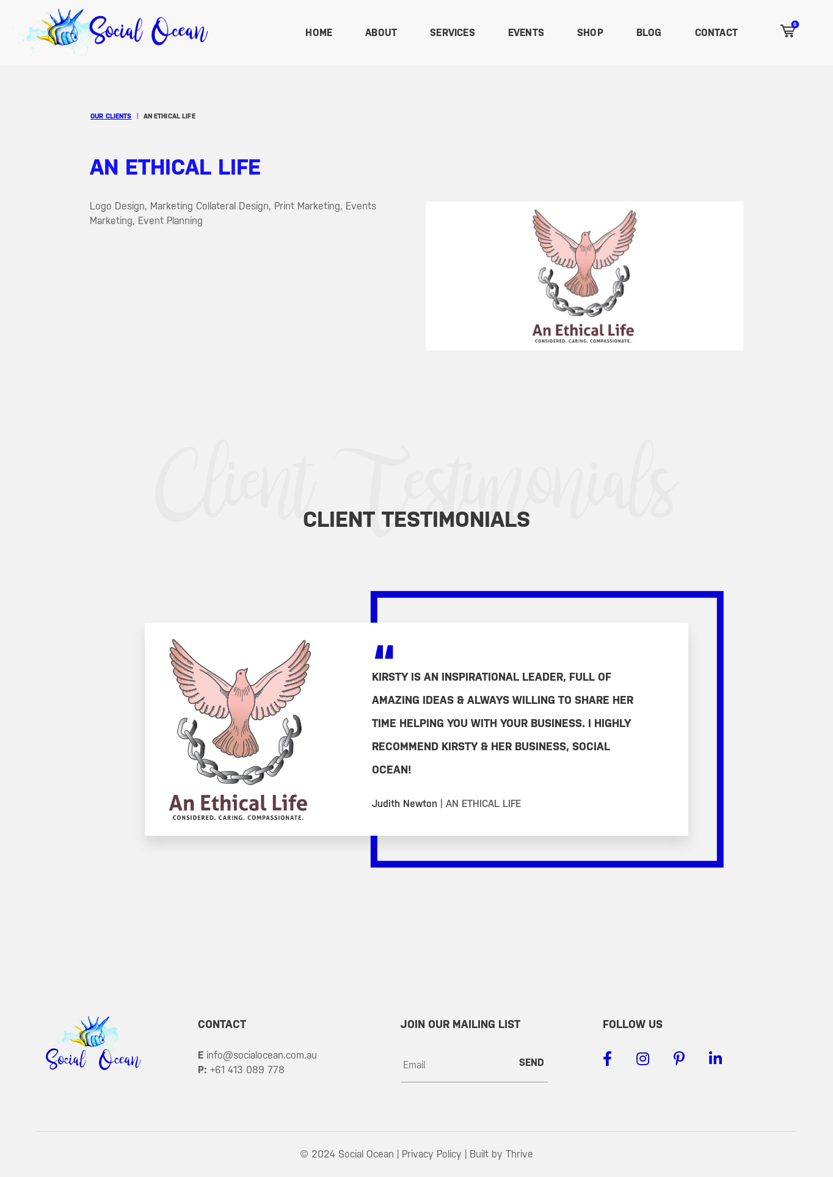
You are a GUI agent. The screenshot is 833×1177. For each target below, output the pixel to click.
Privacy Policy (432, 1154)
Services (452, 32)
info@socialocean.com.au (261, 1055)
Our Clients (111, 116)
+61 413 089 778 (247, 1070)
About (381, 32)
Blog (649, 32)
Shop (590, 32)
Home (318, 32)
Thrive (519, 1154)
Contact (716, 32)
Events (526, 32)
